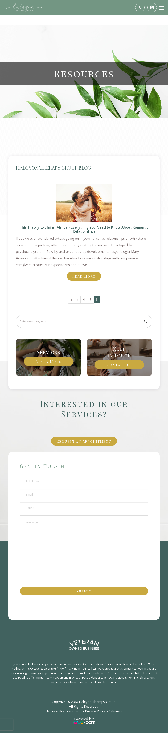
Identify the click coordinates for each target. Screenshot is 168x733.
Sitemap (115, 711)
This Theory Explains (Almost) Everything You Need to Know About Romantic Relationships (84, 229)
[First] (71, 300)
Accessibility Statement (64, 711)
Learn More (48, 361)
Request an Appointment (84, 441)
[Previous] (77, 300)
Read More (84, 276)
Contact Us (119, 365)
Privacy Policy (95, 711)
